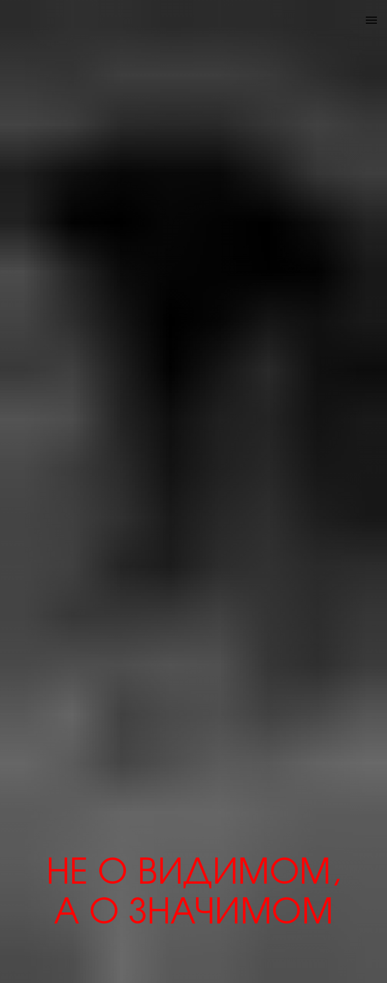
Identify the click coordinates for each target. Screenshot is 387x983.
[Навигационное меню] (371, 20)
